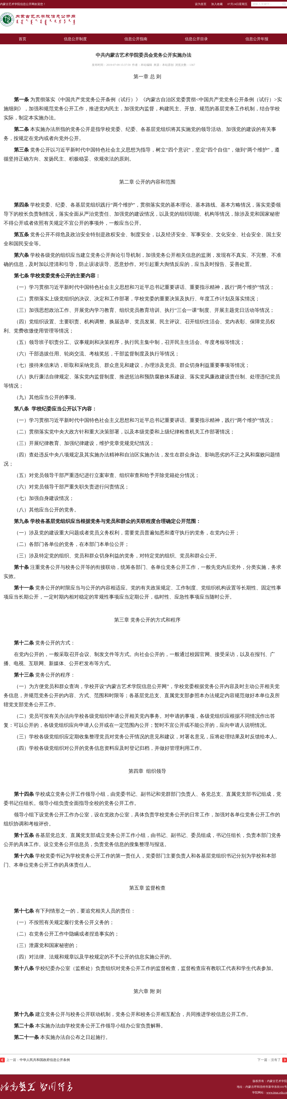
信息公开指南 (135, 39)
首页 (22, 39)
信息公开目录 (196, 39)
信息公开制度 (75, 39)
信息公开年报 (256, 39)
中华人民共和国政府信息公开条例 (45, 1060)
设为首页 (200, 4)
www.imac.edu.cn (276, 1092)
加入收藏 (217, 4)
